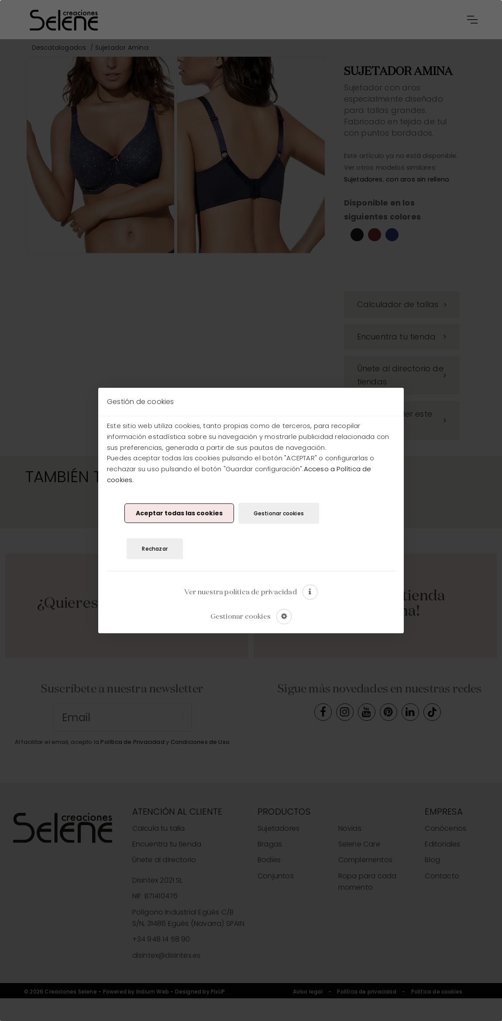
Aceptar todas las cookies (179, 513)
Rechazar (155, 548)
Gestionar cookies (279, 513)
